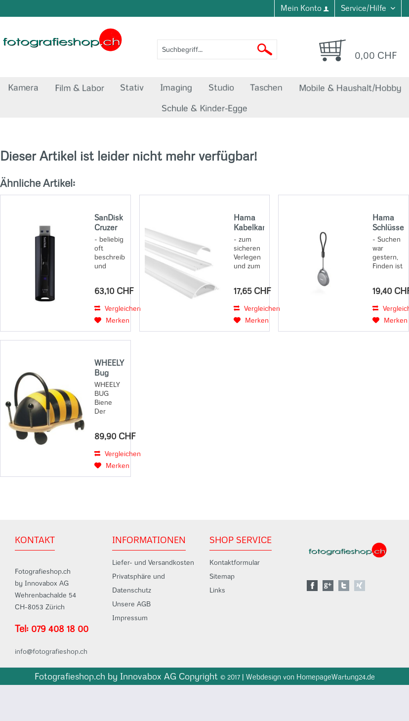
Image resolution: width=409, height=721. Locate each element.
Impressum (130, 617)
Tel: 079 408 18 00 (51, 629)
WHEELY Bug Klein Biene (109, 368)
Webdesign (263, 677)
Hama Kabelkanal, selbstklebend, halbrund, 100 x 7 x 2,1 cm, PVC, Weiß (249, 222)
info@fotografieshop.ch (51, 651)
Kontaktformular (234, 562)
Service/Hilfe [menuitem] (364, 8)
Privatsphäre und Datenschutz (138, 583)
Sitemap (222, 576)
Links (217, 590)
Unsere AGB (131, 603)
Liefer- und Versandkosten (153, 562)
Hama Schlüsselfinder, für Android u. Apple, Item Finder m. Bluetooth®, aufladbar (388, 222)
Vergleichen (117, 308)
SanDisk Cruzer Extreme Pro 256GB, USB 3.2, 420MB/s (109, 222)
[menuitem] (304, 8)
